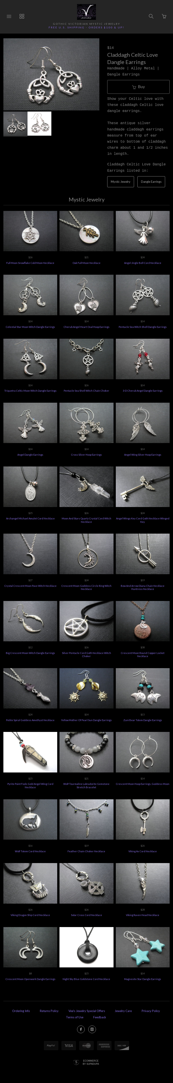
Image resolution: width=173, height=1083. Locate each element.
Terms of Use (74, 1017)
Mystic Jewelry (120, 181)
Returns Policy (49, 1011)
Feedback (99, 1017)
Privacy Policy (151, 1011)
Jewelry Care (123, 1011)
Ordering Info (21, 1011)
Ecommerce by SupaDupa (91, 1062)
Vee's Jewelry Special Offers (86, 1011)
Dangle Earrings (151, 181)
